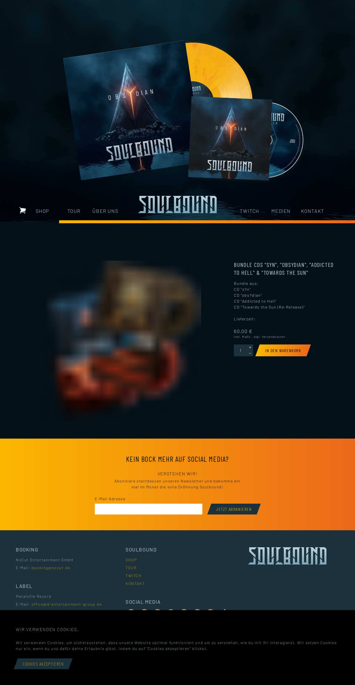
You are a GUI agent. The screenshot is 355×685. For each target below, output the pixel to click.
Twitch (249, 211)
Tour (74, 211)
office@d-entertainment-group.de (67, 604)
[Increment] (250, 347)
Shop (42, 211)
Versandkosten (273, 336)
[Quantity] (240, 350)
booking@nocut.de (51, 567)
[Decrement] (250, 353)
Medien (281, 211)
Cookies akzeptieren (43, 664)
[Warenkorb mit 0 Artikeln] (23, 210)
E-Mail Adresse (110, 498)
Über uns (105, 211)
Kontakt (312, 211)
